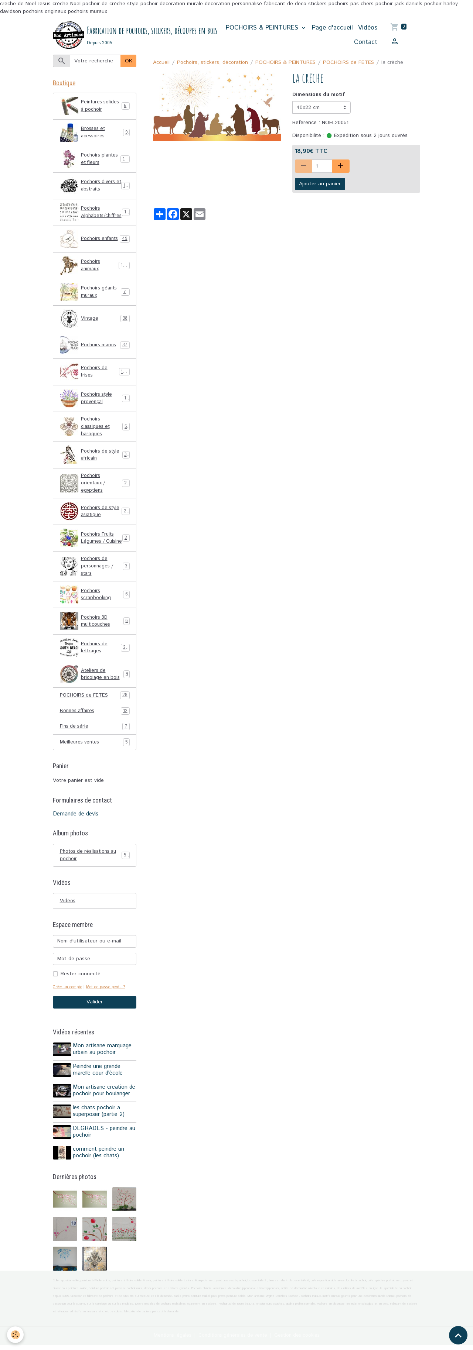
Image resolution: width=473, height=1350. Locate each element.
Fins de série (95, 738)
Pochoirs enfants (95, 240)
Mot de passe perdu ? (110, 1000)
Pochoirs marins (95, 346)
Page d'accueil (332, 28)
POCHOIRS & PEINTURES (263, 28)
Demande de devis (75, 825)
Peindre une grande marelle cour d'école (99, 1081)
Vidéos (368, 28)
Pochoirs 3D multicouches (95, 631)
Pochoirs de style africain (95, 458)
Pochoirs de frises (95, 373)
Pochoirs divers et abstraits (95, 187)
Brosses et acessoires (95, 134)
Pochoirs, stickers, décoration (212, 62)
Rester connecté (81, 986)
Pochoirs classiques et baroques (95, 428)
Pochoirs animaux (95, 267)
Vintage (95, 320)
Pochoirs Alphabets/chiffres (96, 214)
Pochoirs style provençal (95, 400)
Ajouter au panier (320, 184)
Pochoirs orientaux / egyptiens (95, 486)
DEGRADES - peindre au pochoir (105, 1139)
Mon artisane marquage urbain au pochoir (103, 1062)
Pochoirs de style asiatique (95, 515)
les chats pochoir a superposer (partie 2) (100, 1120)
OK (128, 61)
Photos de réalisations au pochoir (95, 867)
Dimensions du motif (318, 95)
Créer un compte (69, 1000)
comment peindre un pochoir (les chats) (99, 1159)
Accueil (161, 62)
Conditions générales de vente (232, 1340)
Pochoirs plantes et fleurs (95, 160)
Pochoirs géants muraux (95, 293)
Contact (366, 42)
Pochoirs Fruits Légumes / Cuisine (95, 544)
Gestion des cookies (300, 1340)
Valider (94, 1015)
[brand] (129, 35)
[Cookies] (15, 1334)
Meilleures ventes (95, 754)
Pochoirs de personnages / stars (95, 575)
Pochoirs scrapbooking (95, 605)
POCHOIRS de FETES (348, 62)
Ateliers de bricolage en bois (95, 685)
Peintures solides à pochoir (95, 107)
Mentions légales (168, 1340)
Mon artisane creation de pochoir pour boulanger (105, 1100)
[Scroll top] (458, 1335)
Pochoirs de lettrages (95, 658)
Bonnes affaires (95, 722)
